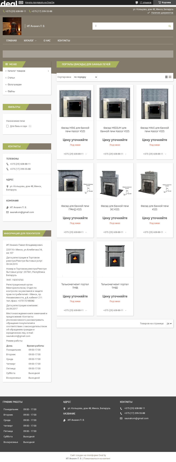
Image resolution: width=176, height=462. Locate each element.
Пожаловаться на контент (97, 458)
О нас (47, 40)
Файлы (11, 91)
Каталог (29, 40)
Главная (11, 40)
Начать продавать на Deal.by (39, 2)
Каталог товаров (16, 70)
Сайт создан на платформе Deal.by (88, 455)
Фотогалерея (15, 84)
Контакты (64, 40)
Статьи (11, 77)
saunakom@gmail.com (22, 212)
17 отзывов (145, 2)
